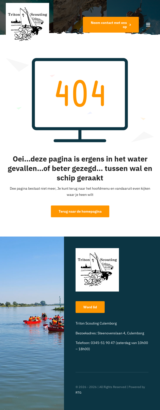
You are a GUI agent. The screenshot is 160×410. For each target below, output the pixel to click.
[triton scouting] (27, 4)
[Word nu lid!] (111, 25)
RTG (78, 392)
